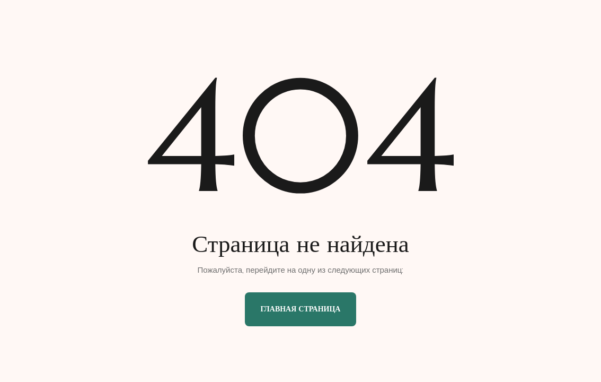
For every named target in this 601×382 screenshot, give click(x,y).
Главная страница (301, 309)
